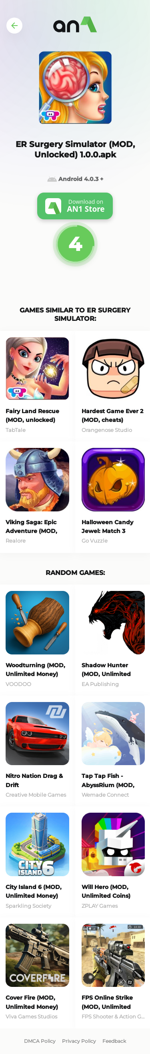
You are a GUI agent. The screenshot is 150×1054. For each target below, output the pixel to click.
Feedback (114, 1041)
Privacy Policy (79, 1041)
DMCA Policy (40, 1041)
